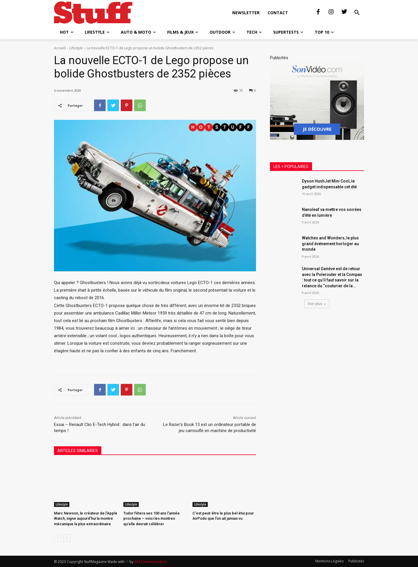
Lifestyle (76, 48)
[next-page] (67, 538)
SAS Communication (150, 561)
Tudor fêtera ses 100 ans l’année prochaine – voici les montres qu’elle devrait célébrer (151, 518)
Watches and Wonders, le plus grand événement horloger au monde (330, 244)
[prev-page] (57, 538)
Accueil (60, 48)
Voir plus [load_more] (317, 303)
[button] (357, 13)
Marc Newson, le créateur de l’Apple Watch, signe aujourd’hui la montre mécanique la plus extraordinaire (85, 518)
